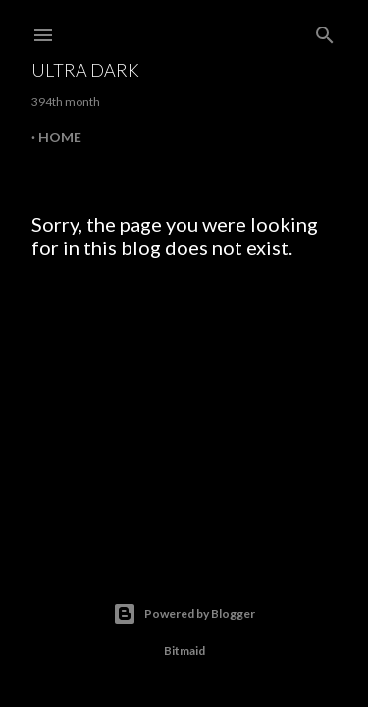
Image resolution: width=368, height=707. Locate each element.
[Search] (325, 31)
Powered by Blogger (184, 613)
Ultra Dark (85, 70)
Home (59, 137)
